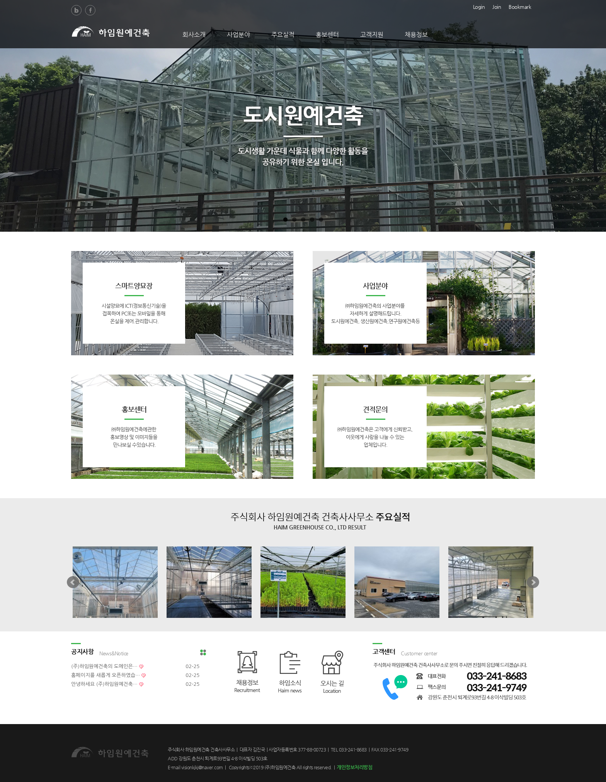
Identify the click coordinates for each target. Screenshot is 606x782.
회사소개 (194, 34)
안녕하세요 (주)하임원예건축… (104, 684)
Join (496, 6)
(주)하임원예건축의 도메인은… (104, 666)
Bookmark (520, 6)
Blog (76, 10)
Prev (73, 582)
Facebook (90, 10)
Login (479, 6)
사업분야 (238, 34)
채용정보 (416, 34)
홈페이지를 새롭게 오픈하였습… (105, 675)
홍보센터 (327, 34)
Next (533, 582)
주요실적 (282, 34)
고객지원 (371, 34)
